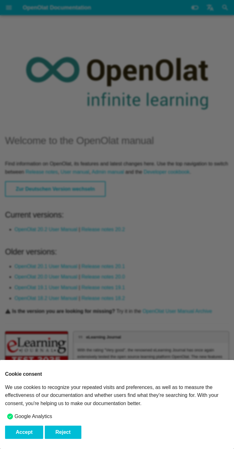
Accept (24, 432)
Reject (63, 432)
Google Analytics (33, 416)
